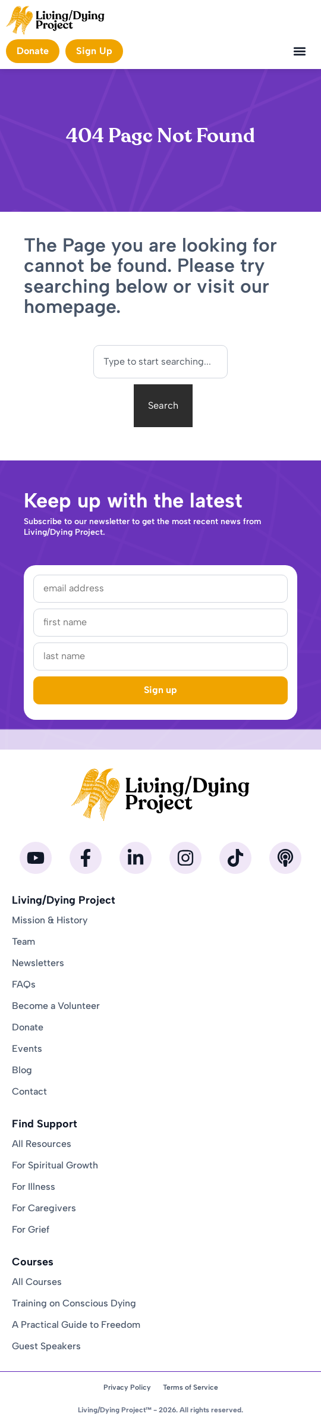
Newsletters (38, 963)
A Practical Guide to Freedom (76, 1324)
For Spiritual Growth (55, 1165)
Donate (27, 1027)
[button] (299, 51)
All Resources (41, 1143)
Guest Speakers (46, 1346)
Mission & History (49, 920)
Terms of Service (190, 1387)
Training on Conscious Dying (74, 1303)
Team (23, 941)
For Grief (30, 1229)
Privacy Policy (127, 1387)
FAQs (24, 984)
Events (27, 1048)
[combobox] (160, 361)
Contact (29, 1091)
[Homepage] (55, 20)
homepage (70, 306)
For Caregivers (44, 1208)
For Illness (33, 1186)
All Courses (37, 1281)
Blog (22, 1070)
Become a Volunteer (56, 1005)
